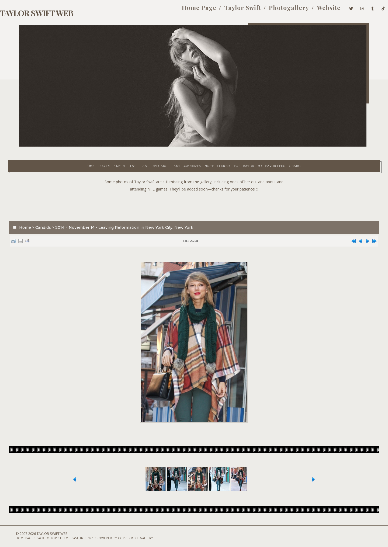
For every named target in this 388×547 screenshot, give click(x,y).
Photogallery (248, 10)
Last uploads (105, 146)
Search (247, 146)
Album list (76, 146)
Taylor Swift (202, 10)
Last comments (137, 146)
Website (288, 10)
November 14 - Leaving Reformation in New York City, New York (142, 214)
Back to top (50, 533)
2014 (70, 214)
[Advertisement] (194, 191)
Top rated (195, 146)
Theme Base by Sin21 (80, 533)
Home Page (158, 10)
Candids (54, 214)
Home (41, 146)
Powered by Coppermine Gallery (128, 533)
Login (55, 146)
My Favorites (223, 146)
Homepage (28, 533)
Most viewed (168, 146)
